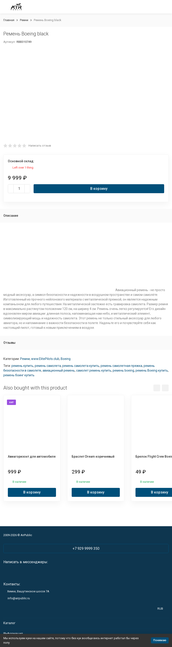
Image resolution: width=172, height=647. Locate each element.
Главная (8, 20)
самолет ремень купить (93, 370)
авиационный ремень (59, 370)
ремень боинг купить (18, 375)
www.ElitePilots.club (45, 359)
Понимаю (159, 640)
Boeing (66, 359)
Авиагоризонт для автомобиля (32, 456)
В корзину (99, 188)
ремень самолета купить (80, 366)
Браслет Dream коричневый (93, 456)
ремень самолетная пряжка (121, 366)
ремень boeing (123, 370)
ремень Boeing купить (151, 370)
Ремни (24, 20)
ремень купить (22, 366)
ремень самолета (48, 366)
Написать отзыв (39, 145)
